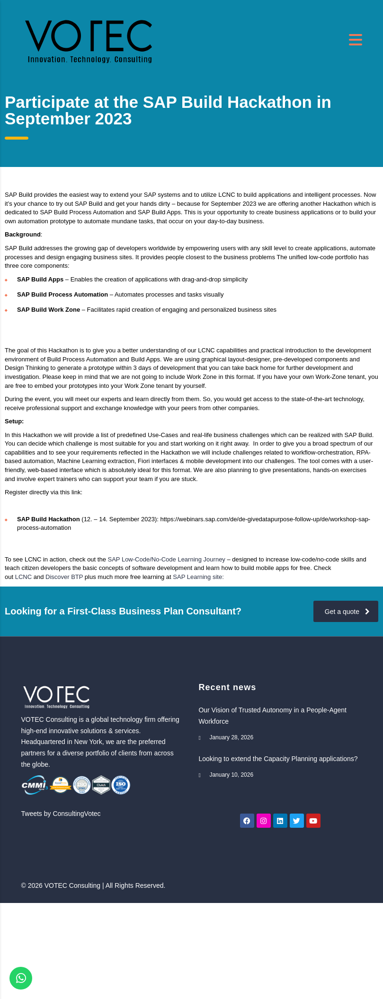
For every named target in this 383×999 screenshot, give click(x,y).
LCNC (23, 576)
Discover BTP (64, 576)
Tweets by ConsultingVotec (61, 813)
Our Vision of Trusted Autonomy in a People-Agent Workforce (272, 715)
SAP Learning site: (198, 576)
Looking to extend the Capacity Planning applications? (277, 758)
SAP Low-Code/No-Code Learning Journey (166, 559)
